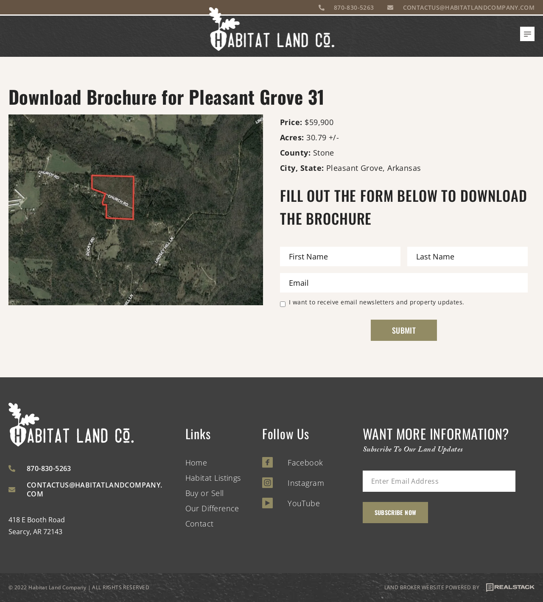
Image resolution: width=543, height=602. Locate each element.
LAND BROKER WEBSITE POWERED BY (459, 587)
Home (196, 462)
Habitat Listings (213, 478)
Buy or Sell (204, 493)
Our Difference (212, 508)
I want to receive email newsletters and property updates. (377, 302)
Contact (199, 523)
